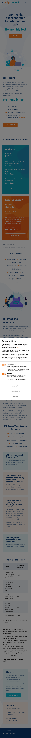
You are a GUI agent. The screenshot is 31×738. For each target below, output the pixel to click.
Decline (15, 396)
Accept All (15, 386)
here (18, 347)
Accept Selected (15, 391)
